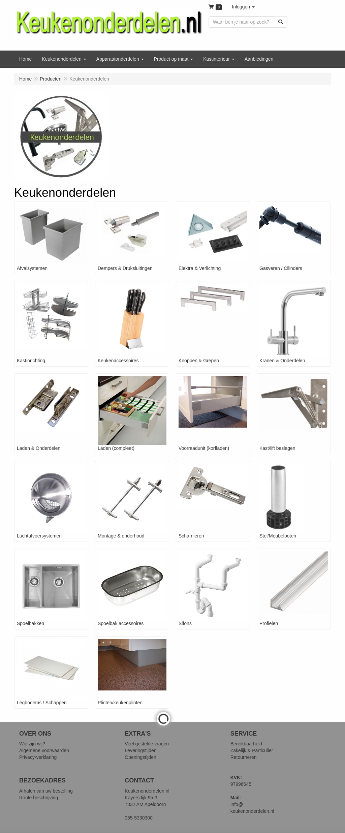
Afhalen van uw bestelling (46, 791)
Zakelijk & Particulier (251, 750)
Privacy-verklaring (38, 757)
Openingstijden (140, 757)
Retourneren (243, 757)
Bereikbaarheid (246, 743)
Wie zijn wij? (32, 743)
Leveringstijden (140, 750)
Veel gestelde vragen (147, 743)
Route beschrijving (38, 797)
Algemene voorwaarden (44, 750)
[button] (243, 6)
